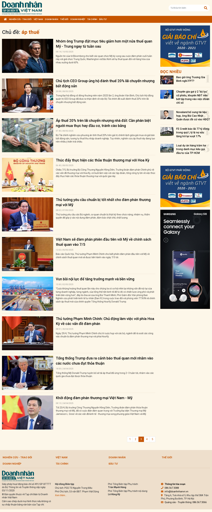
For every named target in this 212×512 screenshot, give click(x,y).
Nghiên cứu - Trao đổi (20, 19)
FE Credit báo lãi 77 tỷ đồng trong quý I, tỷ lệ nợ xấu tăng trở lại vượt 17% (192, 132)
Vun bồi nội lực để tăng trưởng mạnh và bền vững (95, 279)
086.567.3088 (170, 488)
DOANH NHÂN (51, 19)
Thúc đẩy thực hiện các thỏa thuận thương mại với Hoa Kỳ (102, 160)
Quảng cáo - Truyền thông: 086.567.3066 (184, 502)
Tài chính (92, 19)
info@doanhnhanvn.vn (174, 491)
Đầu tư (102, 19)
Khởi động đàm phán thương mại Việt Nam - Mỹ (94, 398)
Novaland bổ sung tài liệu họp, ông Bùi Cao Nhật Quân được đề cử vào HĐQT (193, 116)
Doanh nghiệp (77, 19)
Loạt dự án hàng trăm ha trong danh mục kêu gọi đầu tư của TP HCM (191, 149)
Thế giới (64, 19)
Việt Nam (38, 19)
